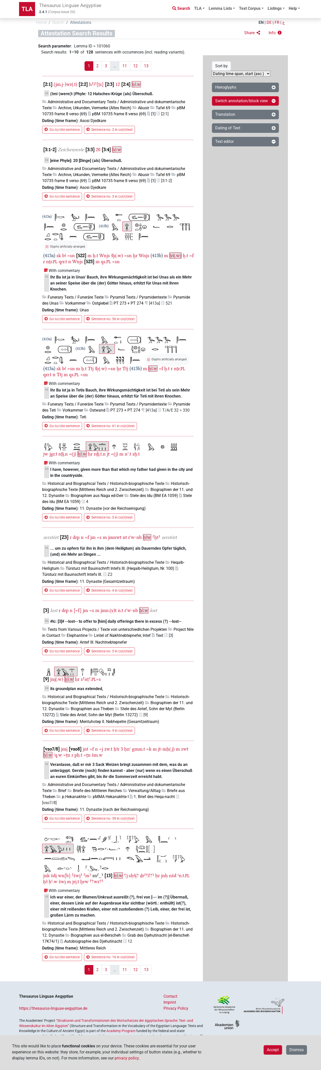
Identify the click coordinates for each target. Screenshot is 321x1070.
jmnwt (114, 537)
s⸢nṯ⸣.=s (91, 679)
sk (58, 255)
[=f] (78, 610)
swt (184, 749)
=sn (71, 255)
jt (108, 454)
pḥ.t (78, 755)
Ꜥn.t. (184, 875)
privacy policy (127, 1058)
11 (124, 66)
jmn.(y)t (109, 610)
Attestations (80, 22)
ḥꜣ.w (136, 84)
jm (93, 537)
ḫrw (84, 881)
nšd (172, 875)
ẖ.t (95, 255)
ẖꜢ (45, 881)
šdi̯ (54, 875)
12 (135, 66)
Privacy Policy (176, 1008)
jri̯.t (75, 881)
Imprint (170, 1002)
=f (191, 255)
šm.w (97, 755)
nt (125, 537)
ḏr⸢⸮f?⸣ (147, 875)
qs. (106, 261)
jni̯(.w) (56, 679)
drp (76, 537)
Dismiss (296, 1049)
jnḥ (164, 875)
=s (99, 537)
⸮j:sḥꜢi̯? (131, 875)
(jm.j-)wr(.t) (65, 84)
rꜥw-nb (135, 537)
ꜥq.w (58, 755)
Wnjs (104, 255)
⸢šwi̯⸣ (77, 875)
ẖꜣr (116, 749)
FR (277, 22)
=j (101, 749)
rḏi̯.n (63, 454)
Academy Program (120, 1031)
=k (148, 749)
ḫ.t (185, 255)
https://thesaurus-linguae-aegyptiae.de (53, 1008)
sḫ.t (136, 454)
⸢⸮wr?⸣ (96, 881)
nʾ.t (128, 454)
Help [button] (293, 8)
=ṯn (66, 755)
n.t (120, 610)
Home (41, 22)
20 (98, 149)
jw (45, 454)
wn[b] (64, 875)
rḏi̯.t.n (100, 454)
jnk (46, 875)
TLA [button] (198, 8)
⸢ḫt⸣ (156, 537)
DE (269, 22)
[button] (252, 33)
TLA (27, 9)
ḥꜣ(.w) (175, 255)
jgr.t (53, 454)
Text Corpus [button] (250, 8)
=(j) (72, 454)
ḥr (90, 454)
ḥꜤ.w (53, 881)
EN (261, 22)
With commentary (64, 270)
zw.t (108, 749)
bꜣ (64, 255)
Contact (170, 996)
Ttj (91, 368)
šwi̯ (62, 881)
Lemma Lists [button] (220, 8)
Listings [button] (275, 8)
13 (146, 66)
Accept (273, 1049)
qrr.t (63, 261)
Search (58, 22)
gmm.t (138, 749)
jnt (85, 749)
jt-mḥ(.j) (166, 749)
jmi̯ (64, 749)
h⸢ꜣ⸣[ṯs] (96, 84)
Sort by (221, 66)
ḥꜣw (147, 537)
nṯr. (51, 261)
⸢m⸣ (87, 875)
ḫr (135, 255)
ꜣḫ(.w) (117, 255)
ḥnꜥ (127, 749)
